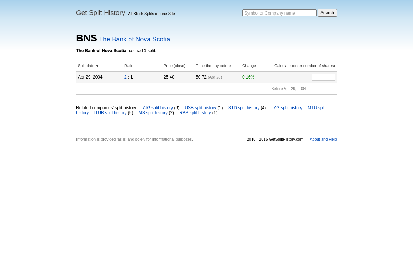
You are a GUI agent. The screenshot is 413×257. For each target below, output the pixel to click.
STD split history (243, 107)
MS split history (153, 112)
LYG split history (287, 107)
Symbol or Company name (269, 13)
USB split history (200, 107)
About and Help (323, 139)
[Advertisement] (206, 198)
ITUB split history (110, 112)
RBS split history (195, 112)
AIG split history (158, 107)
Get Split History (100, 12)
